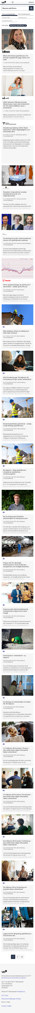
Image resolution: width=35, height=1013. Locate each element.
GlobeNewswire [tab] (22, 17)
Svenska (4, 1006)
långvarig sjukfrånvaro (18, 25)
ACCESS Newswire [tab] (7, 20)
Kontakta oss (21, 991)
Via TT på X (4, 995)
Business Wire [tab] (6, 17)
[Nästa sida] (17, 957)
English (9, 1006)
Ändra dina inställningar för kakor (11, 999)
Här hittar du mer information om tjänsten (13, 978)
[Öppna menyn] (13, 2)
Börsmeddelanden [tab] (24, 14)
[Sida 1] (13, 957)
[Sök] (15, 8)
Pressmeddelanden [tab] (8, 14)
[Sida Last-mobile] (22, 957)
